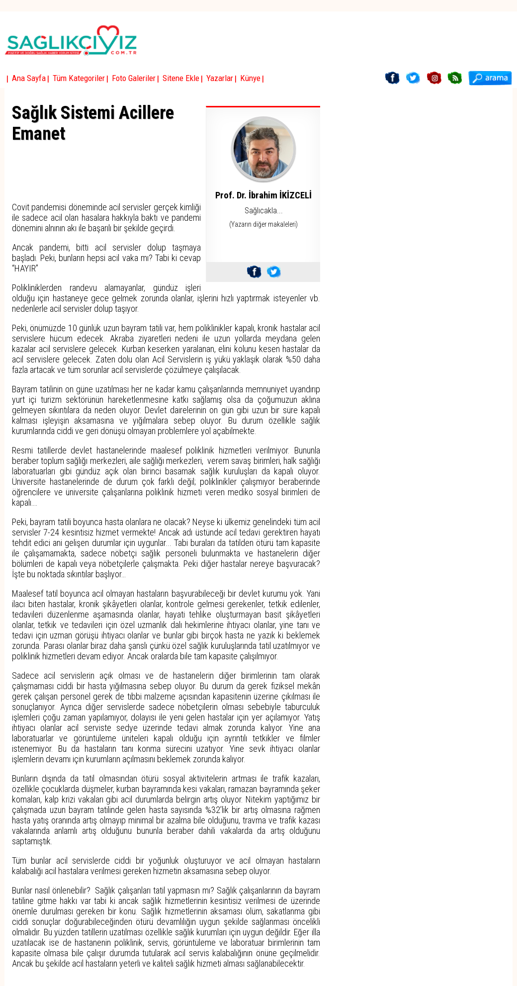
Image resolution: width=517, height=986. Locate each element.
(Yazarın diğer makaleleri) (263, 224)
